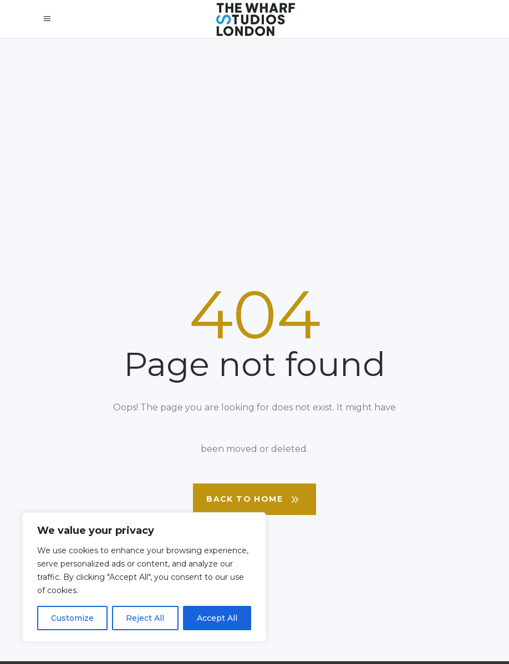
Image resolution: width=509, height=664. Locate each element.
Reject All (145, 618)
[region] (144, 577)
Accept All (217, 618)
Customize (72, 618)
